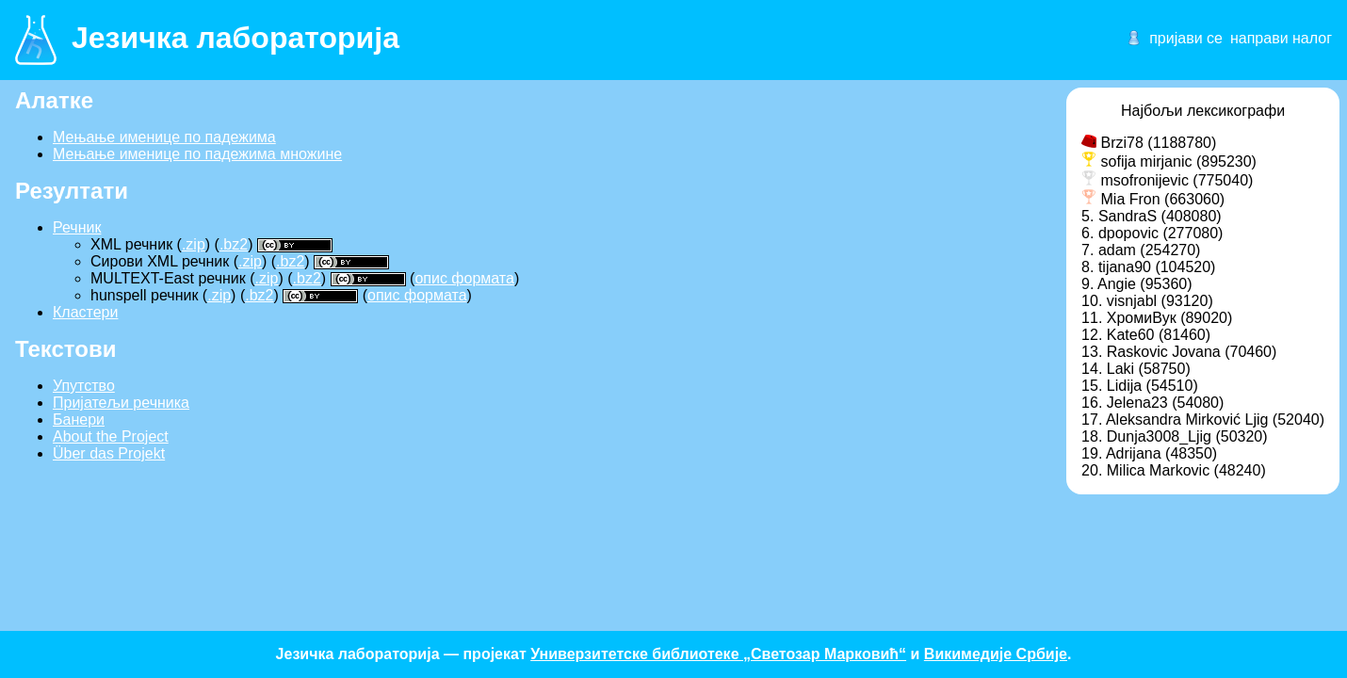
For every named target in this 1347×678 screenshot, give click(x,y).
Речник (77, 227)
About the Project (111, 436)
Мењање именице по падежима (164, 137)
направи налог (1281, 38)
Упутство (84, 386)
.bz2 (233, 244)
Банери (79, 420)
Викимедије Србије (995, 654)
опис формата (464, 278)
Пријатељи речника (121, 403)
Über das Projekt (109, 453)
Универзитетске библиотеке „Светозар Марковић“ (718, 654)
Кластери (85, 312)
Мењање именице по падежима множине (197, 154)
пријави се (1186, 38)
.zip (193, 244)
